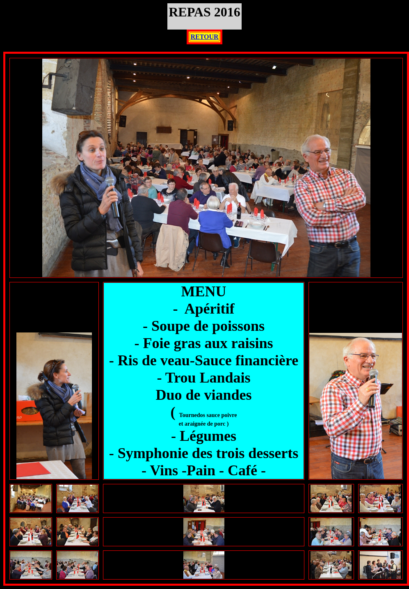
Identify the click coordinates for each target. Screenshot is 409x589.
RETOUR (204, 36)
